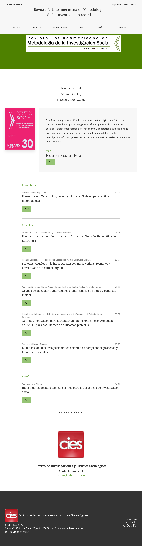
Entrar (126, 5)
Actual (16, 27)
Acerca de (121, 27)
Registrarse (116, 5)
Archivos (36, 27)
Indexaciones (60, 27)
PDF (50, 162)
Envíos (101, 27)
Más (48, 151)
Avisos (82, 27)
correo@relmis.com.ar (71, 475)
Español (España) (15, 4)
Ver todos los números (71, 412)
